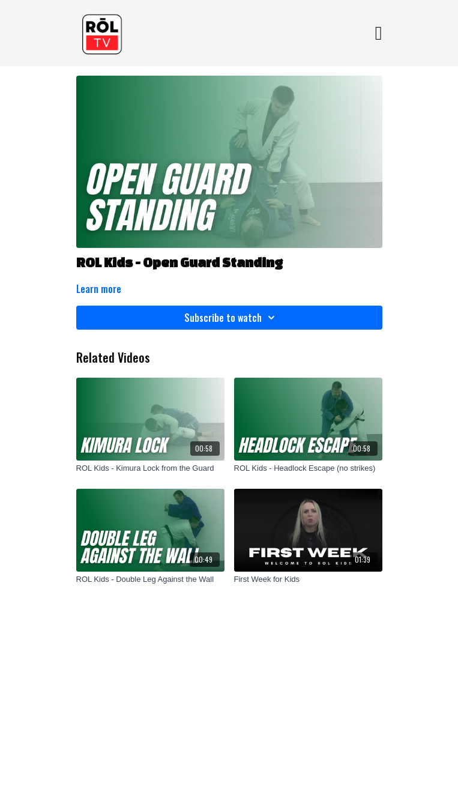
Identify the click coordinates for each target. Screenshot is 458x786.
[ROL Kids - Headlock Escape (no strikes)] (308, 468)
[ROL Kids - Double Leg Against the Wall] (150, 579)
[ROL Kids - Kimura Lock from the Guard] (150, 468)
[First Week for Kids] (308, 579)
